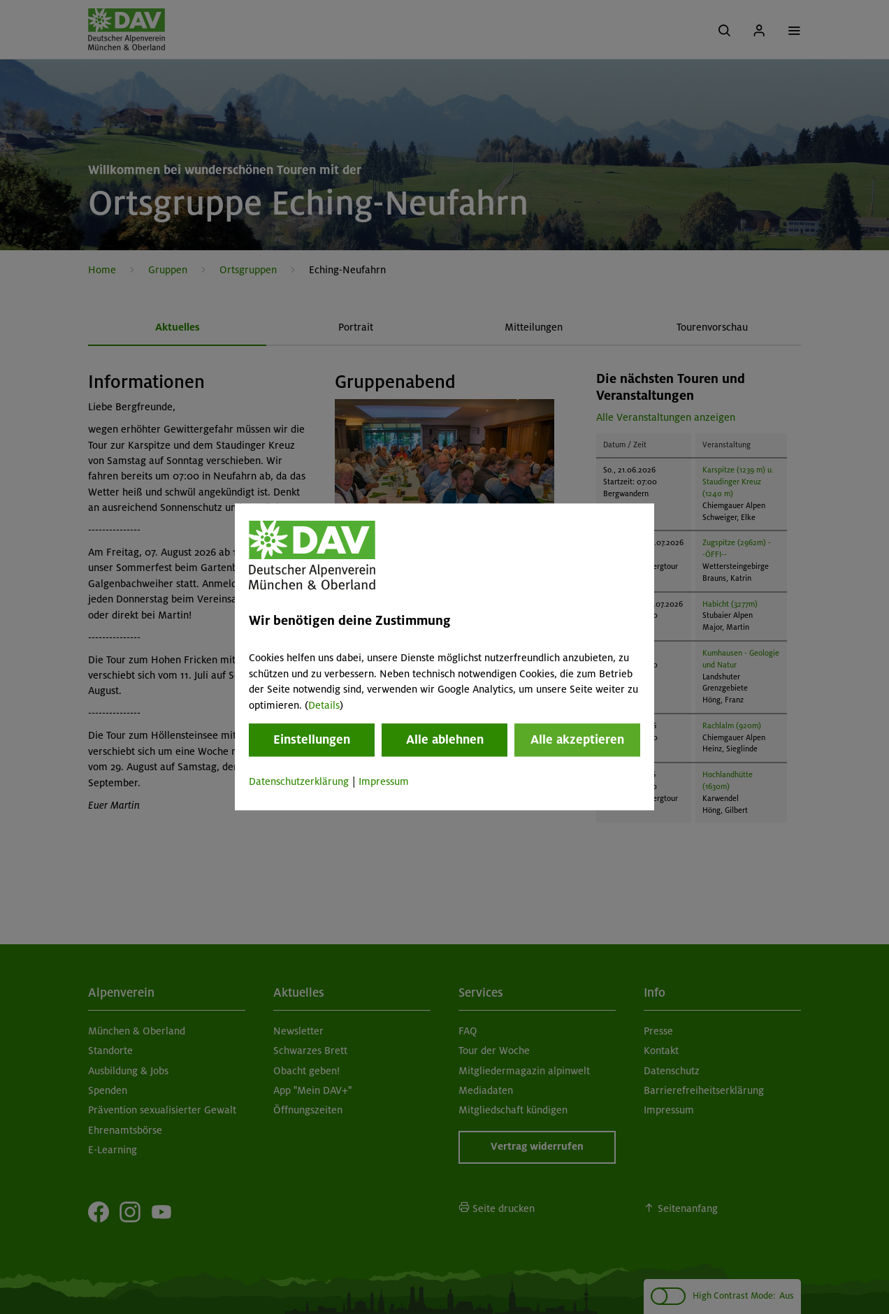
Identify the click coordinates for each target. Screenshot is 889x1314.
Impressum (384, 781)
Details (324, 705)
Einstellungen (311, 739)
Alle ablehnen (445, 739)
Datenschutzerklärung (299, 781)
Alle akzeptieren (577, 739)
